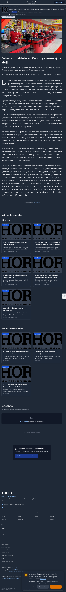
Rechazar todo (30, 587)
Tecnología (20, 519)
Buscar (52, 519)
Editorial (36, 516)
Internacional (4, 524)
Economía (8, 6)
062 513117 (12, 572)
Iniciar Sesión (59, 2)
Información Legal (5, 547)
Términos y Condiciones (7, 555)
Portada (52, 516)
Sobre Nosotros (5, 544)
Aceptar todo (56, 587)
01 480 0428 (15, 569)
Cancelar (20, 13)
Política (3, 516)
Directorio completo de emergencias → (11, 578)
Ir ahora (14, 13)
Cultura (19, 516)
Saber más (43, 579)
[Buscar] (7, 2)
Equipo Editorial (5, 552)
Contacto (3, 534)
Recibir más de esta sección (26, 456)
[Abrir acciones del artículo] (64, 296)
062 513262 (18, 572)
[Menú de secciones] (2, 2)
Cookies (3, 558)
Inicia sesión (24, 421)
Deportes (3, 519)
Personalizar (43, 587)
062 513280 (14, 574)
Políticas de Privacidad (6, 550)
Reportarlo (36, 202)
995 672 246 (14, 567)
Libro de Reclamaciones (7, 561)
